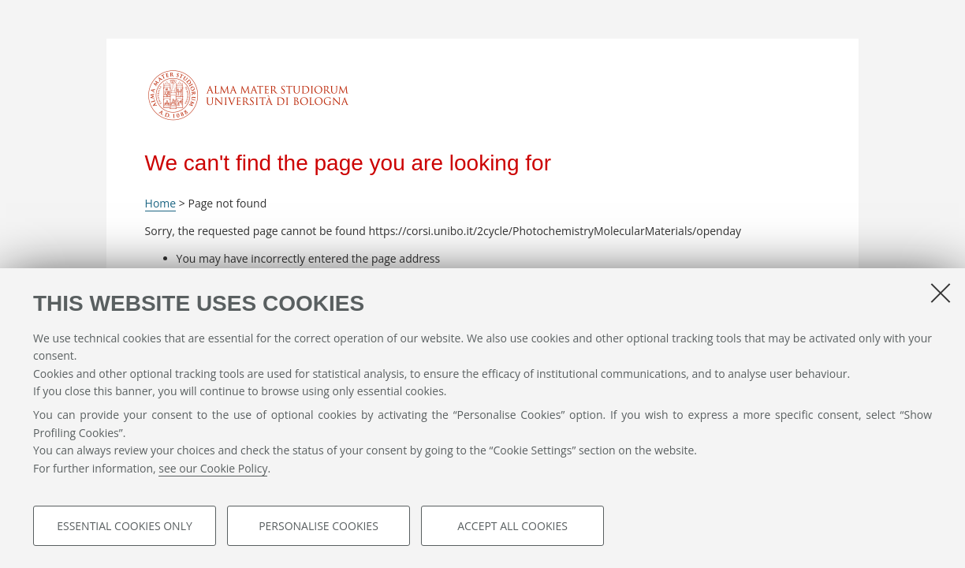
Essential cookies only (124, 525)
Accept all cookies (512, 525)
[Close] (940, 292)
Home (161, 203)
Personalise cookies (318, 525)
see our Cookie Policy (212, 468)
